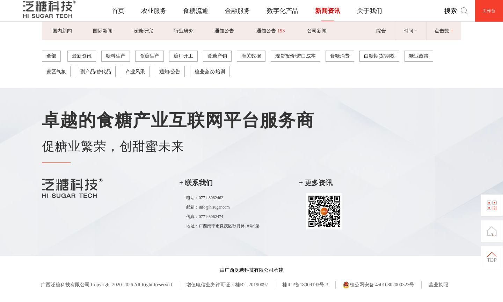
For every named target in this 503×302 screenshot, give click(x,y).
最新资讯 (82, 56)
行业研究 (184, 30)
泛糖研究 (143, 30)
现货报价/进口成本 (295, 56)
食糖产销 (217, 56)
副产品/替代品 (95, 71)
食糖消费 (340, 56)
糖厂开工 (183, 56)
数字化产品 (282, 10)
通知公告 (224, 30)
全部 (51, 56)
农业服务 (153, 10)
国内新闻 (62, 30)
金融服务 (237, 10)
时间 (410, 30)
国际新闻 (102, 30)
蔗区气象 (56, 71)
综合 (381, 30)
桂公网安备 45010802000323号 (379, 284)
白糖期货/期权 (379, 56)
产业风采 (135, 71)
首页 (118, 10)
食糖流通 (195, 10)
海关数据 (251, 56)
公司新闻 (317, 30)
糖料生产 (115, 56)
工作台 (489, 10)
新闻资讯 (327, 10)
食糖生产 (149, 56)
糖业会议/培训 (210, 71)
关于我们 (369, 10)
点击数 (444, 30)
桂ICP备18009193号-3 (305, 284)
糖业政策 (419, 56)
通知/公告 (169, 71)
